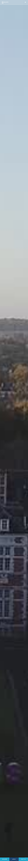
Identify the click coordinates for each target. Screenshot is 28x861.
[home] (5, 2)
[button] (25, 2)
